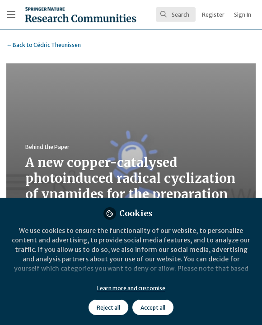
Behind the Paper (47, 147)
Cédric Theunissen (43, 45)
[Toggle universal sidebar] (11, 15)
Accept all (152, 307)
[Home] (80, 14)
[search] (176, 14)
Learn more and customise (131, 288)
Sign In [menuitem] (242, 14)
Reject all (108, 307)
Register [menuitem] (213, 14)
